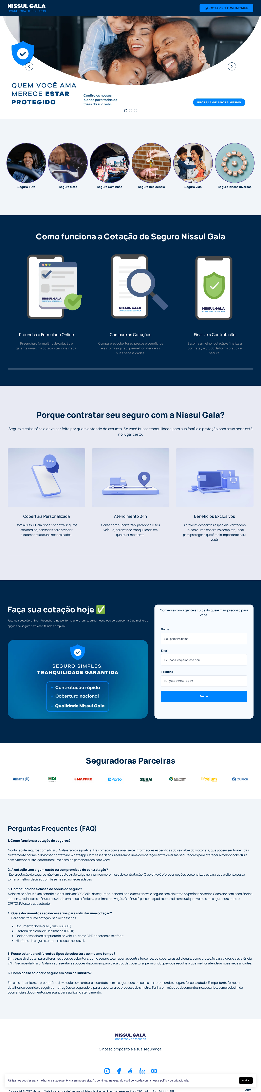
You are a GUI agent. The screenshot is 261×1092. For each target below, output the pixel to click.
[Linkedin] (142, 1071)
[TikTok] (130, 1071)
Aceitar (246, 1080)
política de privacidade (174, 1080)
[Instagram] (107, 1071)
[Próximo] (232, 66)
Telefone (167, 672)
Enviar (204, 696)
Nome (165, 629)
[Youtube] (154, 1071)
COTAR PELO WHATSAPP (226, 8)
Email (164, 650)
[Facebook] (119, 1071)
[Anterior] (29, 66)
